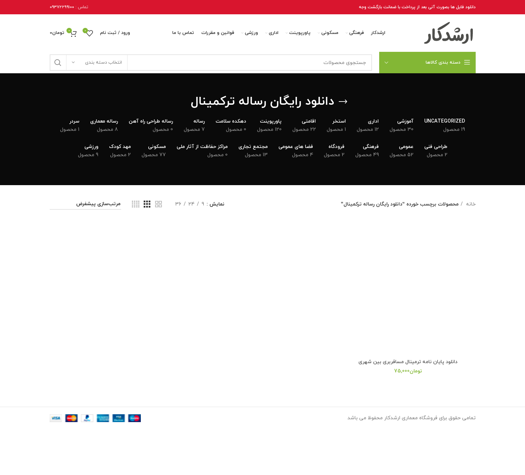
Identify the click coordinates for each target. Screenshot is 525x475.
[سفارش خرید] (85, 204)
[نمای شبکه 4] (135, 204)
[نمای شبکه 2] (158, 204)
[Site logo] (449, 32)
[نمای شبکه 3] (147, 204)
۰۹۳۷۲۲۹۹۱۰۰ (62, 7)
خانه (470, 204)
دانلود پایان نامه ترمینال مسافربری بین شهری (407, 361)
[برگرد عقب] (343, 102)
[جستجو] (211, 62)
